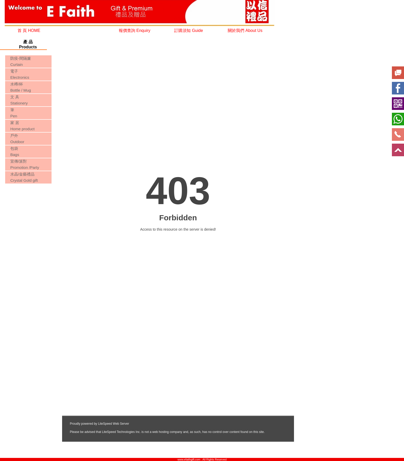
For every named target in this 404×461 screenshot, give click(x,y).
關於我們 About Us (245, 30)
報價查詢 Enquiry (134, 30)
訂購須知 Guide (188, 30)
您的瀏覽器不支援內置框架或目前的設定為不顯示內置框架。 (28, 204)
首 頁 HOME (29, 30)
